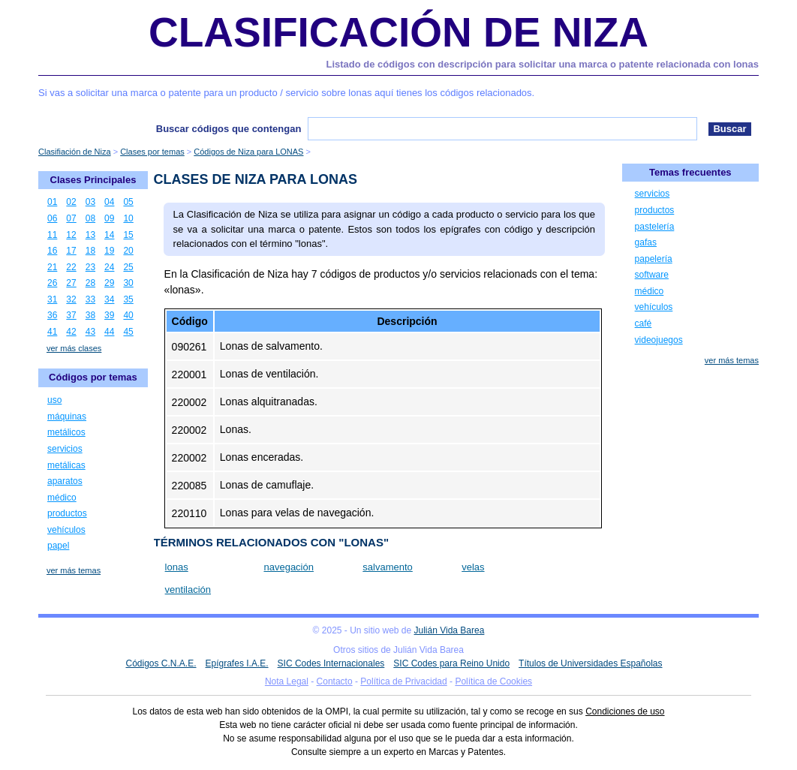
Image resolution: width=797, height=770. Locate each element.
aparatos (65, 481)
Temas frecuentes (690, 172)
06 (52, 218)
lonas (176, 567)
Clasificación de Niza (398, 32)
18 (90, 250)
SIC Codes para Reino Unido (451, 663)
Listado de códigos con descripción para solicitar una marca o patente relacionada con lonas (542, 64)
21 (52, 267)
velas (473, 567)
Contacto (335, 681)
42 (71, 331)
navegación (288, 567)
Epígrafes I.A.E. (237, 663)
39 (109, 315)
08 (90, 218)
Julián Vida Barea (449, 630)
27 (71, 283)
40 (128, 315)
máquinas (66, 416)
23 (90, 267)
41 (52, 331)
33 (90, 299)
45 (128, 331)
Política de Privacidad (403, 681)
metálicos (66, 432)
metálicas (66, 465)
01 (52, 202)
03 (90, 202)
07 (71, 218)
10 (128, 218)
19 (109, 250)
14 (109, 235)
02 (71, 202)
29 (109, 283)
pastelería (655, 226)
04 (109, 202)
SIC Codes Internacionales (331, 663)
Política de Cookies (493, 681)
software (652, 274)
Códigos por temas (93, 377)
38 (90, 315)
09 (109, 218)
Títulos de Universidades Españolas (590, 663)
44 (109, 331)
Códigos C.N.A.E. (160, 663)
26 (52, 283)
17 (71, 250)
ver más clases (74, 348)
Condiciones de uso (624, 711)
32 (71, 299)
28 (90, 283)
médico (62, 497)
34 (109, 299)
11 (52, 235)
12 (71, 235)
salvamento (387, 567)
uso (54, 400)
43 (90, 331)
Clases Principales (93, 179)
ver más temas (74, 570)
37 (71, 315)
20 (128, 250)
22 (71, 267)
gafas (646, 242)
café (643, 323)
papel (58, 545)
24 (109, 267)
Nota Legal (286, 681)
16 (52, 250)
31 (52, 299)
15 (128, 235)
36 (52, 315)
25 (128, 267)
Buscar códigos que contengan (229, 128)
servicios (65, 449)
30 (128, 283)
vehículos (66, 530)
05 (128, 202)
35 (128, 299)
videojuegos (659, 340)
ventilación (188, 589)
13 (90, 235)
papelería (653, 259)
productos (67, 513)
